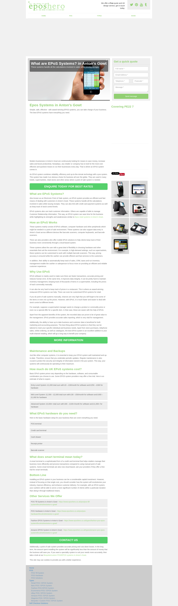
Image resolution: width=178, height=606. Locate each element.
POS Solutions (37, 578)
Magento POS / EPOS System (43, 598)
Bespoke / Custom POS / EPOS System (47, 601)
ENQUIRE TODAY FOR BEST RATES (68, 186)
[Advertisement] (89, 37)
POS (70, 16)
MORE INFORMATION (68, 340)
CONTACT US (68, 540)
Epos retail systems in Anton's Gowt (89, 217)
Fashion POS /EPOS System (42, 588)
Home (44, 16)
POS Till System (37, 573)
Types (99, 16)
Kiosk (133, 16)
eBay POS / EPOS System (41, 593)
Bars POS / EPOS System (41, 586)
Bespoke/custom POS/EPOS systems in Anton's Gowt (65, 555)
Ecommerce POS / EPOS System (44, 591)
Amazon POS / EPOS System (43, 596)
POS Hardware (37, 575)
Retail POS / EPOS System (42, 583)
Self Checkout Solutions (38, 603)
